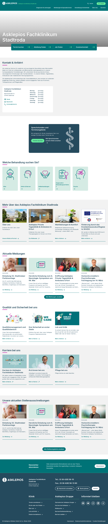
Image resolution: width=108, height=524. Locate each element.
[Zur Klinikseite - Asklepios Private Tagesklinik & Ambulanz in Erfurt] (34, 238)
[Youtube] (88, 503)
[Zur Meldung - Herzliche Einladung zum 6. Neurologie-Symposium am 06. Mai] (34, 290)
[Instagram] (93, 503)
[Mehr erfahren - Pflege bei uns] (60, 382)
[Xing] (103, 503)
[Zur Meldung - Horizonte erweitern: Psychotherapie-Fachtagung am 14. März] (86, 290)
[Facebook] (83, 503)
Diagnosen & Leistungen (43, 7)
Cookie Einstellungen (99, 521)
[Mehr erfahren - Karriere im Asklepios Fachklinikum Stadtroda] (8, 382)
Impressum (70, 521)
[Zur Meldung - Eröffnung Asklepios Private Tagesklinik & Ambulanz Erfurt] (60, 290)
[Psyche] (80, 179)
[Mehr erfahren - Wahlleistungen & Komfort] (60, 238)
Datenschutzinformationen (83, 521)
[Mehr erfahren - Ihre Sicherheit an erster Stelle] (34, 339)
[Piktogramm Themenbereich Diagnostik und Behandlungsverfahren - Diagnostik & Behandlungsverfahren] (62, 179)
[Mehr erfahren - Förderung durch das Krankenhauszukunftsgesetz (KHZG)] (86, 238)
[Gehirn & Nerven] (27, 179)
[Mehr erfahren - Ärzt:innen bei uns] (34, 382)
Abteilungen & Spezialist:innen (63, 7)
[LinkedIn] (98, 503)
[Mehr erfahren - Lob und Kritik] (60, 339)
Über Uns (95, 7)
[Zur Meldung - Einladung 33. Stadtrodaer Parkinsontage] (7, 290)
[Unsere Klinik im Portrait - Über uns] (10, 238)
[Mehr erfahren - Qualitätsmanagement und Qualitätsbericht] (8, 339)
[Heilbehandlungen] (45, 179)
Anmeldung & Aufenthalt (82, 7)
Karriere (103, 7)
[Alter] (10, 179)
